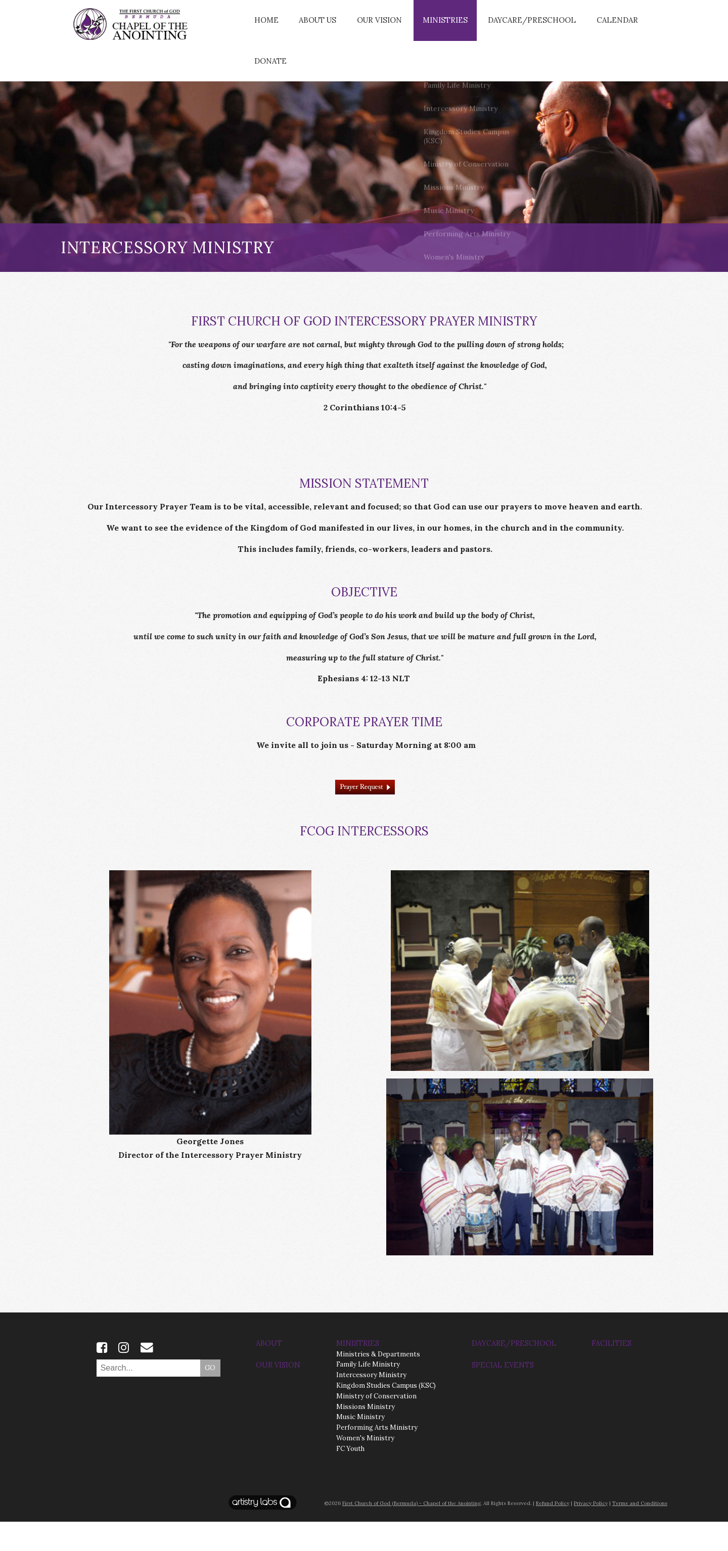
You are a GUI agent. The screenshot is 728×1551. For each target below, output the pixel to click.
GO (210, 1396)
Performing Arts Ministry (377, 1456)
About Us (313, 27)
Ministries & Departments (378, 1383)
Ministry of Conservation (376, 1425)
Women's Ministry (365, 1467)
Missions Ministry (365, 1435)
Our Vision (372, 27)
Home (264, 27)
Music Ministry (360, 1446)
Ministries (433, 27)
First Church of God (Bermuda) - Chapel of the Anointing (411, 1532)
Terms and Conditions (639, 1532)
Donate (268, 82)
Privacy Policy (591, 1532)
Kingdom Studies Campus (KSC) (386, 1415)
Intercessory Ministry (371, 1404)
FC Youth (350, 1478)
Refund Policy (552, 1532)
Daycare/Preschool (514, 27)
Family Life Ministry (368, 1393)
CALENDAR (593, 27)
